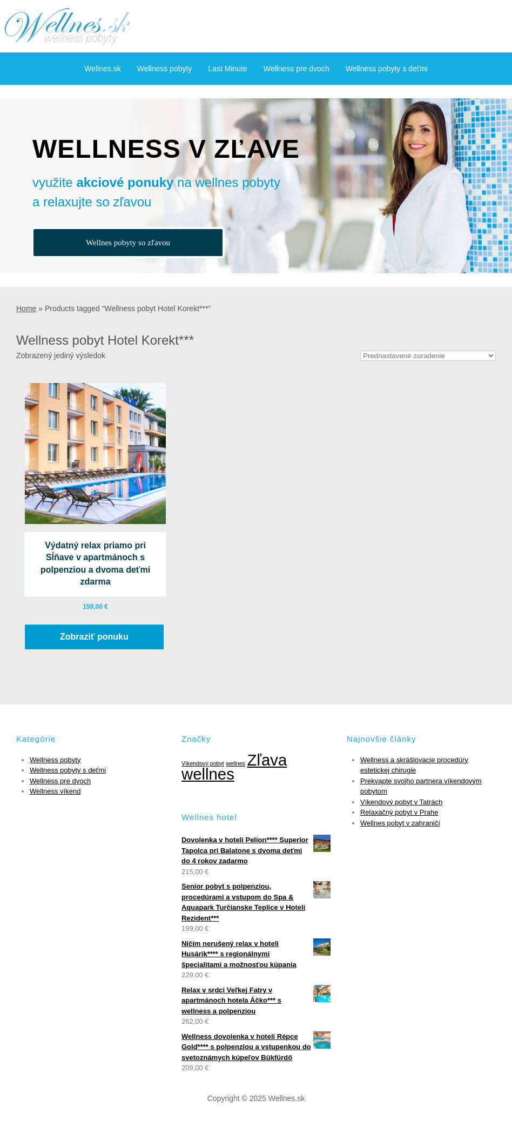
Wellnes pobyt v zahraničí (400, 823)
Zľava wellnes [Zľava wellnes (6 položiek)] (234, 767)
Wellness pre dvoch (296, 68)
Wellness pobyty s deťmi (387, 68)
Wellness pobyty (164, 68)
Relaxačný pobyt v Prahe (399, 812)
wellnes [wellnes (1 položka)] (235, 763)
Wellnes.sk (102, 68)
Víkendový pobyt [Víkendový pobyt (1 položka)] (202, 763)
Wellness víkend (55, 791)
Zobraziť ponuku (94, 636)
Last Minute (227, 68)
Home (26, 308)
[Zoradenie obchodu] (428, 356)
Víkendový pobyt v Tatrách (401, 802)
